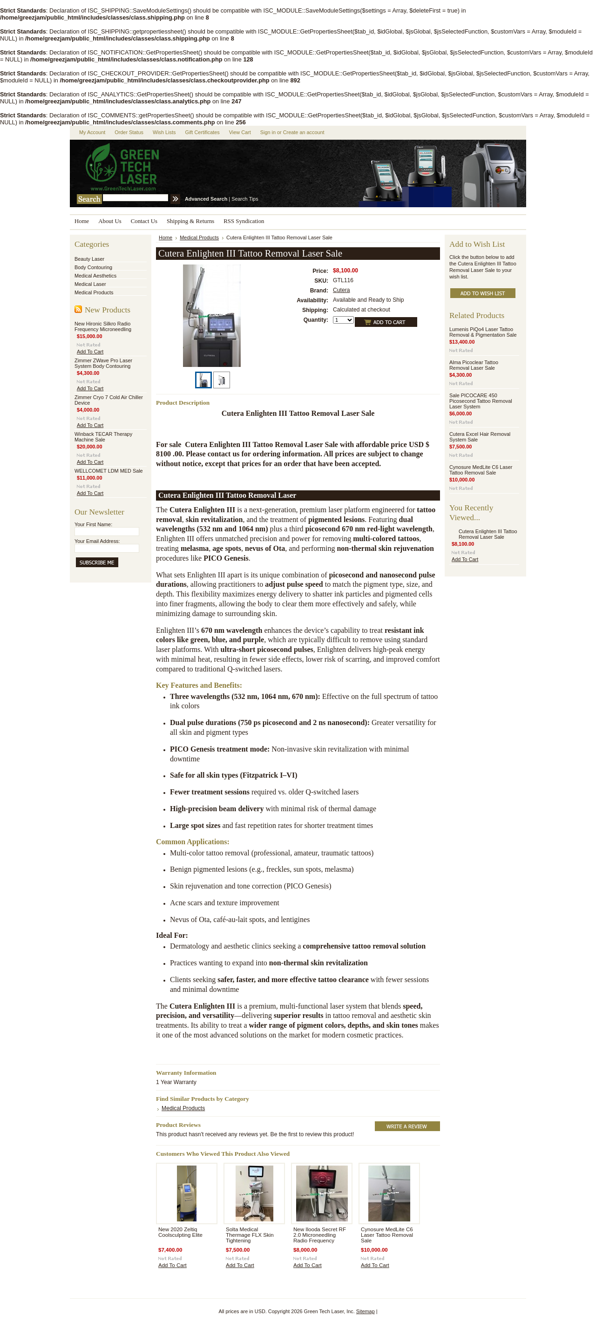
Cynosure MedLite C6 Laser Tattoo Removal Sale (387, 1235)
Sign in (268, 132)
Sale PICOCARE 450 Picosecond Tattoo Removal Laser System (480, 401)
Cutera (341, 290)
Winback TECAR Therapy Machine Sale (103, 436)
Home (165, 237)
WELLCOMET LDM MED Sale (108, 471)
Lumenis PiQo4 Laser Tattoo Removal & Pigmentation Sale (482, 332)
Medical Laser (90, 284)
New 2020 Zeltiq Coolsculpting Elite (180, 1232)
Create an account (304, 132)
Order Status (129, 132)
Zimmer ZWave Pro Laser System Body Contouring (103, 363)
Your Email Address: (97, 541)
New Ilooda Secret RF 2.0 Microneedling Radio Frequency (319, 1235)
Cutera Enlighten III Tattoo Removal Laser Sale (488, 534)
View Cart (240, 132)
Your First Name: (93, 524)
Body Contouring (93, 267)
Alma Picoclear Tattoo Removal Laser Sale (473, 365)
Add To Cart (90, 351)
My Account (92, 132)
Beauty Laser (89, 259)
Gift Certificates (202, 132)
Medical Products (93, 292)
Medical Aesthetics (95, 275)
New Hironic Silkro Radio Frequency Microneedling (102, 326)
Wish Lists (164, 132)
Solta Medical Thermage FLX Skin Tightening (250, 1235)
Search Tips (244, 199)
